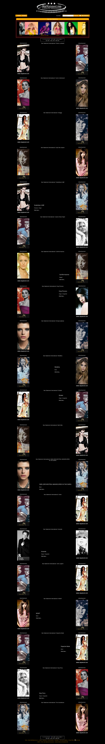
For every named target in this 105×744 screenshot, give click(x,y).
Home (26, 740)
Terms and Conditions (63, 740)
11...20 (59, 39)
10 (54, 39)
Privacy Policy (71, 740)
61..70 (52, 40)
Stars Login (78, 740)
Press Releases (51, 740)
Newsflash (57, 740)
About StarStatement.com (33, 740)
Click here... (45, 61)
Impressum (45, 740)
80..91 (57, 40)
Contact (40, 740)
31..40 (47, 40)
